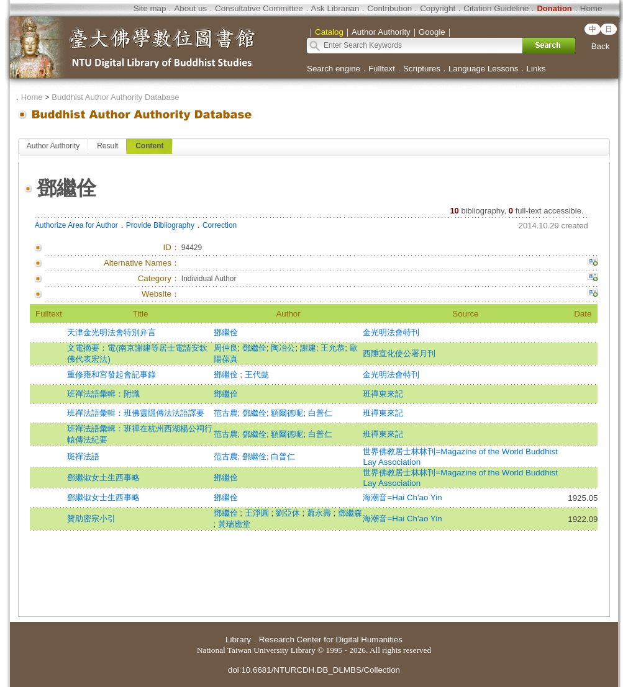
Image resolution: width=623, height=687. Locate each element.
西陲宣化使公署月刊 (399, 353)
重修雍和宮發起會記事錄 (111, 374)
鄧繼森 (350, 513)
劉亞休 (289, 513)
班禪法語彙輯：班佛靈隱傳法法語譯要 (135, 413)
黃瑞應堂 (234, 524)
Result (107, 145)
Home (591, 8)
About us (190, 8)
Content (149, 145)
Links (536, 68)
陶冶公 (283, 347)
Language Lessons (483, 68)
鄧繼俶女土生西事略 (103, 477)
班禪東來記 (383, 393)
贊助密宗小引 (91, 518)
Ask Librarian (335, 8)
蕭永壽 (320, 513)
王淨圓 (258, 513)
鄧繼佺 (226, 332)
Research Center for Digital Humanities (330, 639)
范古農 (226, 413)
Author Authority (53, 145)
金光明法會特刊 (391, 332)
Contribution (389, 8)
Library (238, 639)
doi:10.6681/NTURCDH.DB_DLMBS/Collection (314, 670)
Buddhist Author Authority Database (115, 97)
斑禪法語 (83, 456)
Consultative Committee (258, 8)
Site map (150, 8)
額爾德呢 (287, 413)
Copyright (437, 8)
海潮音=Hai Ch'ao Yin (402, 497)
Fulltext (381, 68)
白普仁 (320, 413)
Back (600, 46)
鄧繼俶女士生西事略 (103, 497)
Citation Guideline (496, 8)
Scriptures (421, 68)
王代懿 (257, 374)
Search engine (333, 68)
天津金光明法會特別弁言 (111, 332)
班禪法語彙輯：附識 (103, 393)
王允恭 (333, 347)
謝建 (308, 347)
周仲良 (226, 347)
